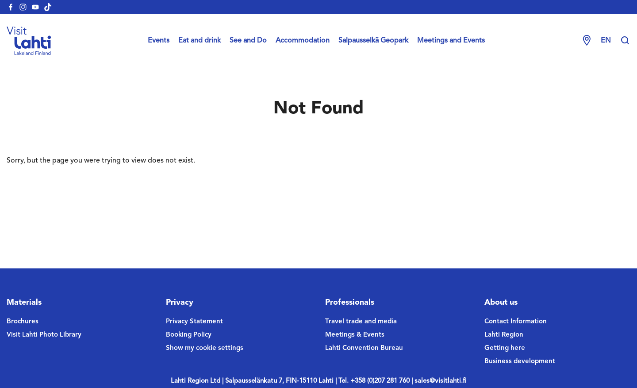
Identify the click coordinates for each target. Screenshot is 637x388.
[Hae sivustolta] (625, 41)
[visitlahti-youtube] (35, 7)
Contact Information (515, 321)
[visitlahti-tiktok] (48, 7)
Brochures (22, 321)
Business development (519, 361)
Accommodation (303, 40)
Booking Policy (188, 335)
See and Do (248, 40)
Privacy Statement (194, 321)
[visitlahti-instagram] (23, 7)
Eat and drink (199, 40)
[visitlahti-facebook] (11, 7)
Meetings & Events (354, 335)
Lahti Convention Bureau (364, 348)
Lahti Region (503, 335)
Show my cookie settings (204, 348)
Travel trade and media (361, 321)
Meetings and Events (451, 40)
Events (158, 40)
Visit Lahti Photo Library (44, 335)
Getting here (504, 348)
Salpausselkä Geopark (373, 40)
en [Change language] (606, 40)
